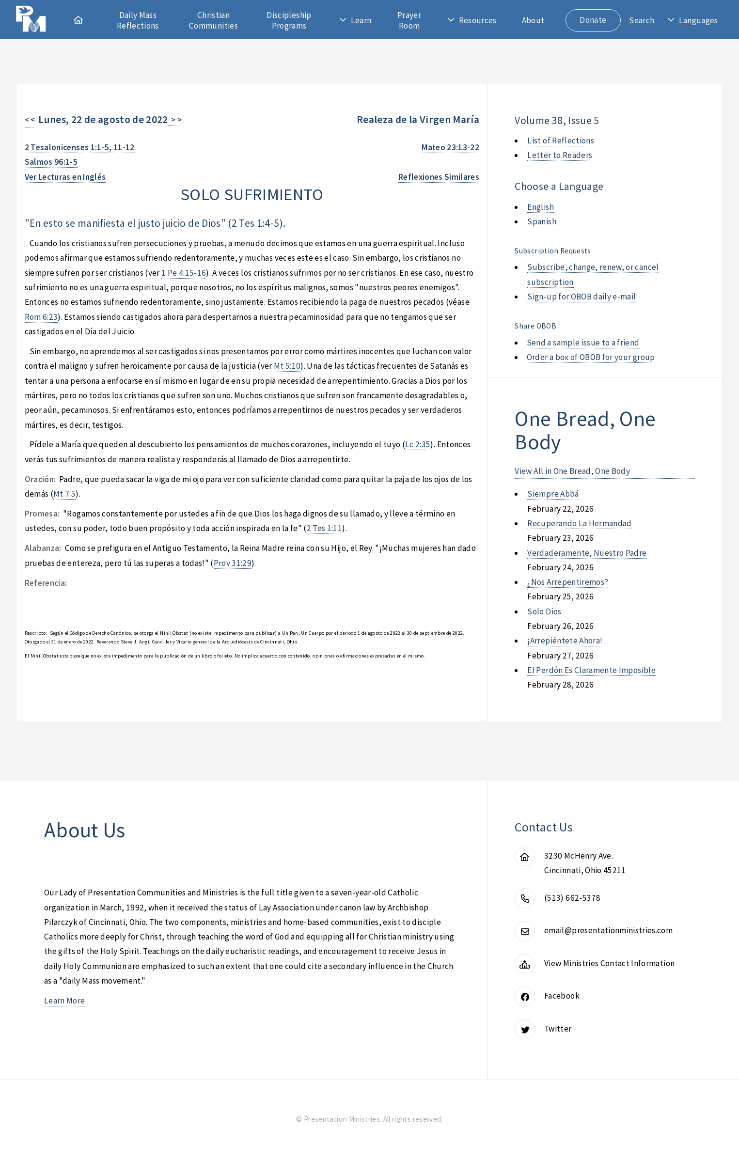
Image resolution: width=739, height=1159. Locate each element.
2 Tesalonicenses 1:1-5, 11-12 (80, 147)
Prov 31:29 (233, 563)
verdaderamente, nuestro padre (586, 553)
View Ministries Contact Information (609, 963)
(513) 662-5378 (572, 898)
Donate (593, 20)
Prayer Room (409, 20)
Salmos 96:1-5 (51, 162)
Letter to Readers (559, 155)
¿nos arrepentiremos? (567, 582)
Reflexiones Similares (438, 177)
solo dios (544, 611)
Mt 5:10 (287, 365)
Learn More (64, 1000)
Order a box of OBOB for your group (591, 357)
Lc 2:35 (417, 444)
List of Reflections (560, 140)
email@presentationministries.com (608, 930)
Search (641, 20)
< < (32, 119)
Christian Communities (213, 20)
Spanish (541, 221)
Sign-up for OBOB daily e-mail (581, 296)
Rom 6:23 (41, 317)
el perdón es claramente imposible (591, 670)
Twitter (557, 1028)
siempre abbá (553, 493)
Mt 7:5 (64, 493)
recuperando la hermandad (579, 523)
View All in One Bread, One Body (572, 471)
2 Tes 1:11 (324, 528)
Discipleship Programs (289, 20)
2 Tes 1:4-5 (256, 223)
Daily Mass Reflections (138, 20)
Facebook (562, 995)
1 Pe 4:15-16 (183, 272)
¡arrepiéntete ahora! (564, 640)
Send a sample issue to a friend (583, 342)
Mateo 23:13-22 (450, 147)
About (533, 20)
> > (175, 119)
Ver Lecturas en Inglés (65, 177)
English (540, 207)
